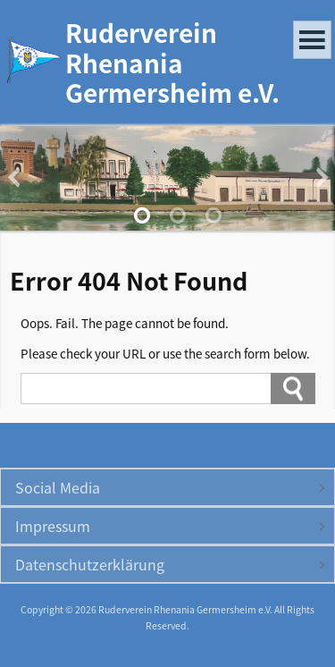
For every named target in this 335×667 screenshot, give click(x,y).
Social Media (57, 487)
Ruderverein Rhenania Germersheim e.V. (172, 62)
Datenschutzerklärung (89, 564)
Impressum (52, 525)
